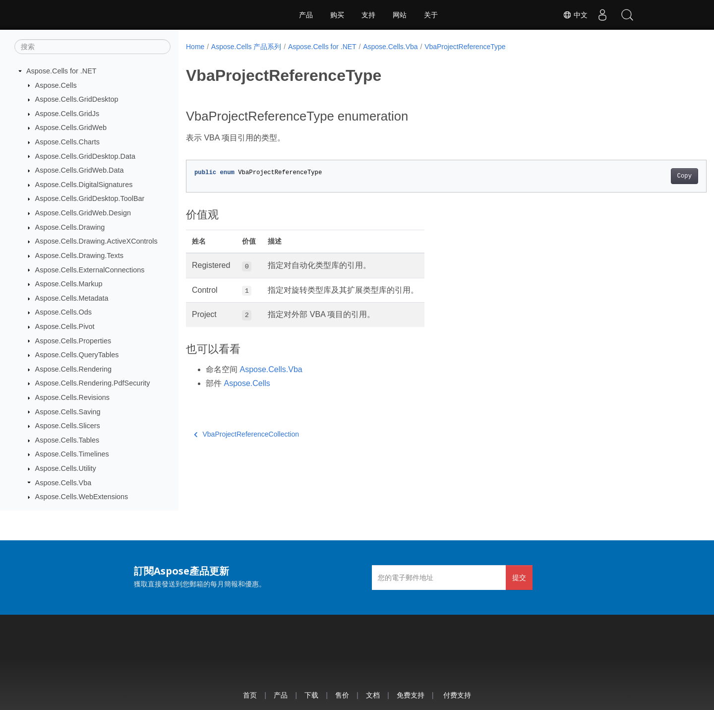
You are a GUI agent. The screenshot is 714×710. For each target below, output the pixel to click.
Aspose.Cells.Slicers (67, 426)
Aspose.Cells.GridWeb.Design (83, 213)
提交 (519, 577)
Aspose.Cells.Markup (69, 284)
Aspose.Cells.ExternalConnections (90, 270)
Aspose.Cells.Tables (67, 440)
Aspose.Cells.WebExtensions (81, 497)
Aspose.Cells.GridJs (67, 114)
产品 (306, 15)
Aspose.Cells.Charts (67, 142)
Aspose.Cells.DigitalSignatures (84, 185)
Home (195, 47)
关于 (431, 15)
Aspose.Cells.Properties (73, 341)
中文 (575, 14)
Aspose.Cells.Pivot (65, 326)
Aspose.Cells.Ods (63, 312)
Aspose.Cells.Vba (63, 483)
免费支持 (410, 695)
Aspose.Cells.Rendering (73, 369)
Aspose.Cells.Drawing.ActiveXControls (96, 241)
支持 (368, 15)
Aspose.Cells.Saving (68, 412)
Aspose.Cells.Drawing (70, 227)
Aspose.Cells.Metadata (72, 298)
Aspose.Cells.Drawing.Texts (79, 255)
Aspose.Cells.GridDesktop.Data (85, 156)
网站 (400, 15)
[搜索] (92, 46)
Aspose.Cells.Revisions (72, 397)
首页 (250, 695)
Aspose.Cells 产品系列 (246, 47)
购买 (337, 15)
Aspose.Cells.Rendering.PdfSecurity (92, 383)
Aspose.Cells (56, 85)
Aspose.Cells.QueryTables (77, 355)
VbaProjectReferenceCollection (246, 434)
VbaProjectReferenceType (464, 47)
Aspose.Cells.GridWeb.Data (79, 170)
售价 (342, 695)
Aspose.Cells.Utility (65, 468)
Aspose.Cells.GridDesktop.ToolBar (90, 198)
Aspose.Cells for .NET (61, 71)
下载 (311, 695)
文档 (373, 695)
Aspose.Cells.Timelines (72, 454)
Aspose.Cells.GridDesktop (77, 99)
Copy (648, 176)
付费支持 (457, 695)
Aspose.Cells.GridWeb (71, 127)
